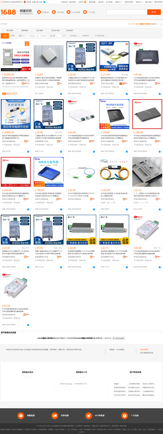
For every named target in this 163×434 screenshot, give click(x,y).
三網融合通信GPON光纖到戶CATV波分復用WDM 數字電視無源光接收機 (81, 79)
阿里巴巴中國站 (30, 429)
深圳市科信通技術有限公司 (75, 199)
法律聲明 (79, 426)
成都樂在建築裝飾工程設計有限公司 (141, 391)
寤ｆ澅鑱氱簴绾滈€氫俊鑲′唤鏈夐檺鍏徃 (9, 83)
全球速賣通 (42, 429)
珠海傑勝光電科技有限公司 (75, 83)
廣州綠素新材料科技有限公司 (124, 391)
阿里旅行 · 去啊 (76, 429)
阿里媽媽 (87, 429)
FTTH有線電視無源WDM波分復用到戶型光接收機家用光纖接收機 (147, 252)
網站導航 (123, 426)
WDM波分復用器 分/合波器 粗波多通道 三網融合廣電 (114, 194)
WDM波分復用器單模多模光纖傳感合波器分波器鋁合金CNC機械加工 (114, 137)
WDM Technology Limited (69, 384)
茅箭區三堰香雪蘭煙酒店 (151, 384)
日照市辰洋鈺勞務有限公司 (124, 395)
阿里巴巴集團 (5, 429)
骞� (26, 83)
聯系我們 (115, 426)
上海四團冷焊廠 (134, 384)
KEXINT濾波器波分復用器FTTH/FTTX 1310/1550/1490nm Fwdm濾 (81, 194)
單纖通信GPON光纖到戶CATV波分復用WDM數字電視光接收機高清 (15, 252)
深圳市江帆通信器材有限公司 (108, 141)
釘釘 (144, 429)
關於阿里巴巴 (105, 426)
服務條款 (87, 426)
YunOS (109, 429)
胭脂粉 (116, 384)
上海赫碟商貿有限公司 (150, 391)
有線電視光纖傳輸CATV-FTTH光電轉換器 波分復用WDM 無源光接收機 (81, 252)
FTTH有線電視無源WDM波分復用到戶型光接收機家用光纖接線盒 (81, 137)
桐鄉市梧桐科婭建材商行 (42, 83)
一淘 (68, 429)
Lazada (81, 432)
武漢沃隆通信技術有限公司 (141, 199)
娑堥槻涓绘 (15, 87)
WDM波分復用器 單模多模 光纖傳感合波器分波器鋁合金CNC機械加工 (48, 194)
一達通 (158, 429)
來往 (140, 429)
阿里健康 (151, 429)
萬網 (124, 429)
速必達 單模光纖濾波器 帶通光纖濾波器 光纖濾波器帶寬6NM (15, 137)
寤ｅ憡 (27, 80)
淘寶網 (50, 429)
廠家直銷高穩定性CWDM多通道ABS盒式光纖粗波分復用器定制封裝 (114, 79)
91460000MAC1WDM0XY (83, 384)
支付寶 (134, 429)
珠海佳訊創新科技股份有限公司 (141, 83)
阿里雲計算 (101, 429)
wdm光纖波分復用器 (123, 350)
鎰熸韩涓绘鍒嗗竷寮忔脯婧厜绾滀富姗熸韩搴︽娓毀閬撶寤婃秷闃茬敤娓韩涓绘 (15, 79)
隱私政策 (95, 426)
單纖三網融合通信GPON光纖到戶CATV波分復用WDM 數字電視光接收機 (48, 252)
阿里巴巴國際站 (17, 429)
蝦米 (94, 429)
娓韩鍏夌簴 (6, 87)
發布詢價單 (144, 350)
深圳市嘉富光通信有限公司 (108, 83)
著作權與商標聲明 (67, 426)
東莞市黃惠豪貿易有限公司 (9, 141)
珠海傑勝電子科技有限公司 (42, 141)
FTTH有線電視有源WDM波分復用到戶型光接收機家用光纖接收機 (147, 79)
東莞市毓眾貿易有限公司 (108, 199)
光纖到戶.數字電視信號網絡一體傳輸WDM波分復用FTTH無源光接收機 (48, 79)
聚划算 (62, 429)
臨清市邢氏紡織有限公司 (137, 395)
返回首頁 (107, 338)
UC (129, 429)
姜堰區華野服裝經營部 (122, 388)
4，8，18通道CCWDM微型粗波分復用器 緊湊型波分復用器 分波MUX (147, 194)
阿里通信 (117, 429)
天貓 (56, 429)
